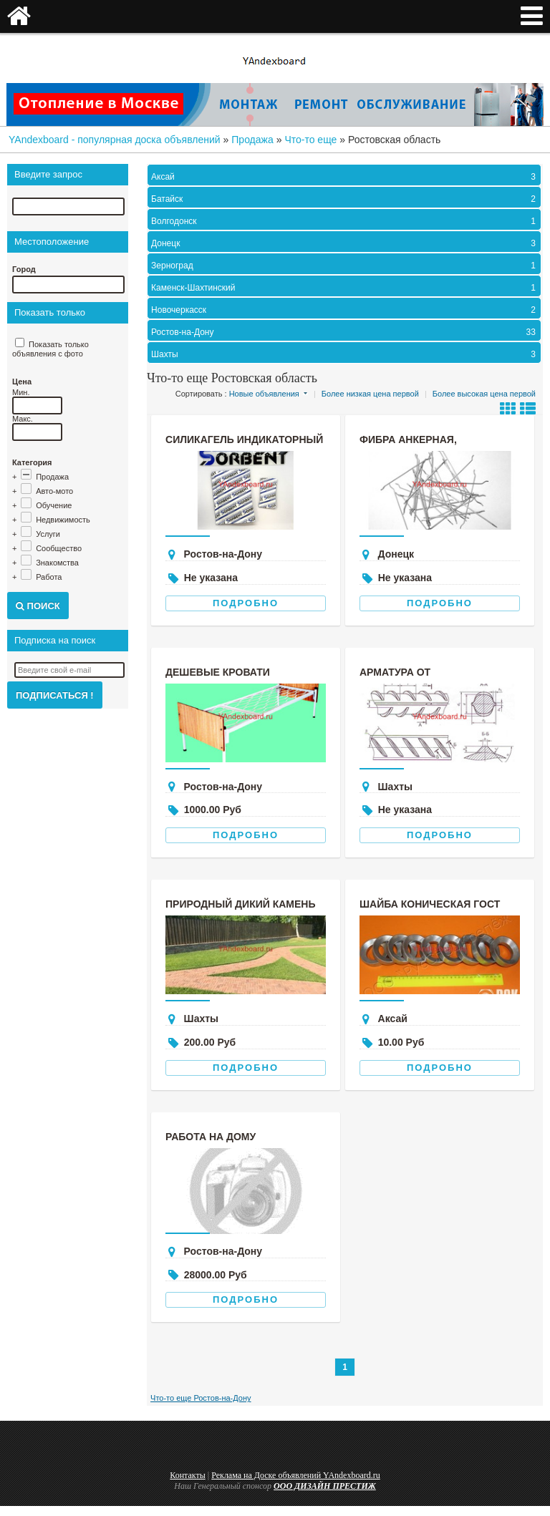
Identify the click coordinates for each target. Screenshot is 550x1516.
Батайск (345, 199)
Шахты (345, 354)
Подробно (246, 603)
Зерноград (345, 265)
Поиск (38, 606)
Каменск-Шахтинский (345, 287)
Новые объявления (264, 393)
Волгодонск (345, 221)
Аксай (345, 176)
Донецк (345, 243)
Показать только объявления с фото (50, 349)
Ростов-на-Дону (345, 332)
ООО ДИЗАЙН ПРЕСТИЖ (325, 1486)
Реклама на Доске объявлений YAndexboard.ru (295, 1475)
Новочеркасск (345, 310)
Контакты (188, 1475)
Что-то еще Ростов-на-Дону (200, 1398)
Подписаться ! (55, 695)
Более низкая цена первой (370, 393)
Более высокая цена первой (484, 393)
